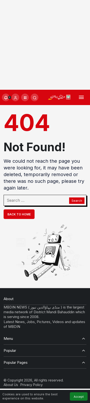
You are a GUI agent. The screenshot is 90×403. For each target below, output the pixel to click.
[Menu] (81, 97)
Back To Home (19, 214)
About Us (11, 385)
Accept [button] (79, 396)
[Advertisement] (45, 45)
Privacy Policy (31, 385)
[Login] (15, 97)
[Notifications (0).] (6, 97)
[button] (25, 97)
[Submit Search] (34, 97)
